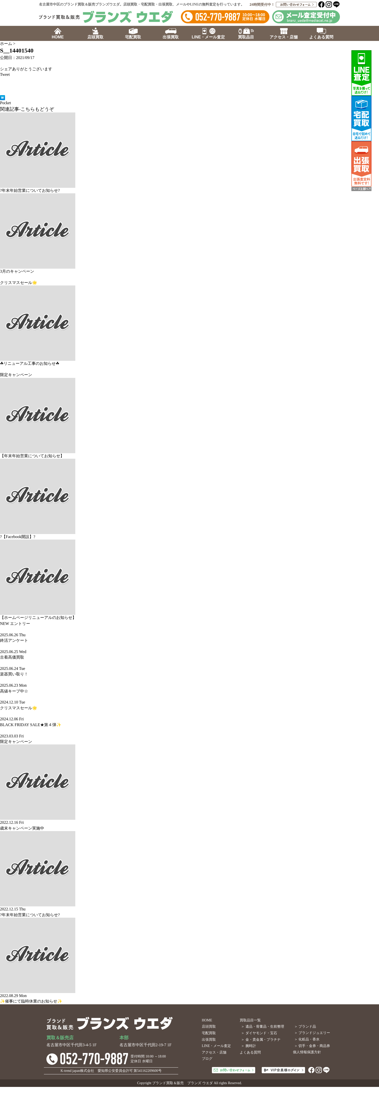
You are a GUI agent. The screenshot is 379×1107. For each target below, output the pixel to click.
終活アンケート (14, 640)
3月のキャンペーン (17, 271)
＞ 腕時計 (248, 1046)
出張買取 (209, 1039)
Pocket (5, 103)
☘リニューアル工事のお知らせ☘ (29, 363)
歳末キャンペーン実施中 (22, 828)
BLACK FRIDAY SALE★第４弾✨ (30, 725)
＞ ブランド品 (305, 1026)
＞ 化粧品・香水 (307, 1039)
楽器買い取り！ (14, 674)
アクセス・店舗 (214, 1052)
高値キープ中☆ (14, 691)
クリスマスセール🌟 (18, 282)
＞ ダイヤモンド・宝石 (259, 1033)
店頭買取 (209, 1026)
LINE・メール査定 (216, 1046)
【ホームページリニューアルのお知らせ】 (38, 617)
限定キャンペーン (16, 375)
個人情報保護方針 (307, 1052)
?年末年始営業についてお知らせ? (30, 190)
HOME (207, 1020)
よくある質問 (250, 1052)
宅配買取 (209, 1033)
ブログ (207, 1059)
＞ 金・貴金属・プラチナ (261, 1039)
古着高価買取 (12, 657)
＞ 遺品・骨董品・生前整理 (262, 1026)
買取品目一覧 (250, 1020)
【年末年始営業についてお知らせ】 (32, 456)
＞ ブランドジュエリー (312, 1033)
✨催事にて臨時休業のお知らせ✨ (31, 1001)
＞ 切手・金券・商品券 (312, 1046)
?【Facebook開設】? (17, 537)
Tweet (5, 74)
